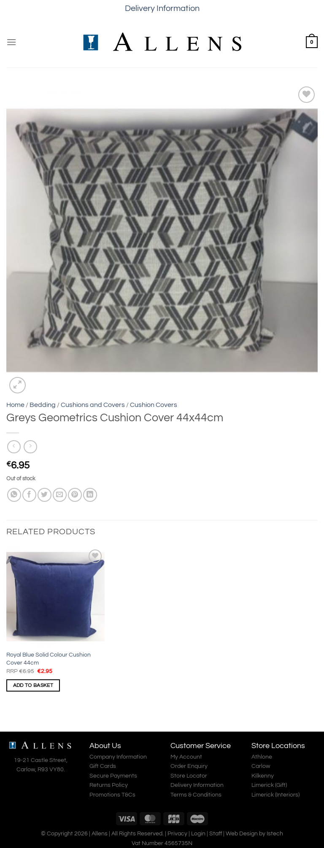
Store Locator (188, 776)
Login (198, 833)
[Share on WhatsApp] (14, 495)
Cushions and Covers (93, 404)
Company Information (118, 757)
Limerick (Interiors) (275, 795)
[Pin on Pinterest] (75, 495)
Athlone (261, 757)
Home (15, 404)
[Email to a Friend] (60, 495)
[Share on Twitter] (44, 495)
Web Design (242, 833)
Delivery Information (162, 8)
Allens (100, 833)
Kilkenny (262, 776)
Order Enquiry (189, 766)
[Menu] (11, 42)
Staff (215, 833)
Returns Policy (108, 785)
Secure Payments (113, 776)
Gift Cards (102, 766)
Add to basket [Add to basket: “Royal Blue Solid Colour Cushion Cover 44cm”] (33, 685)
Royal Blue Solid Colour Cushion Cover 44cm (48, 658)
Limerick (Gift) (269, 785)
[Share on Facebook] (29, 495)
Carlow (260, 766)
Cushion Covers (153, 404)
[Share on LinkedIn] (90, 495)
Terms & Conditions (195, 795)
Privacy (177, 833)
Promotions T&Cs (112, 795)
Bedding (43, 404)
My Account (186, 757)
